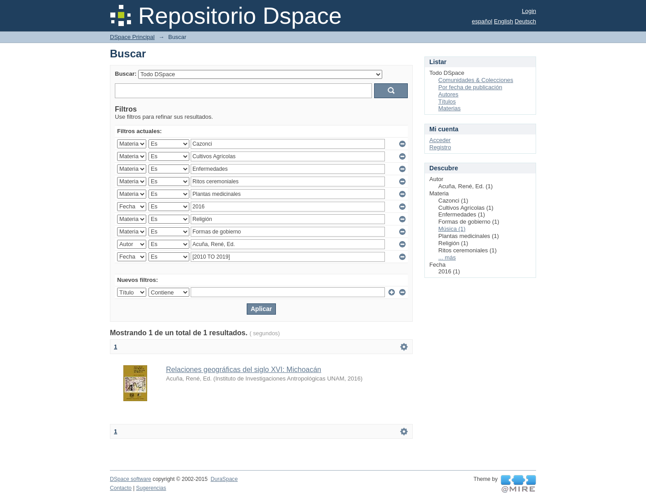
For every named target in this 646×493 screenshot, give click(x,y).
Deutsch (525, 21)
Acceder (440, 140)
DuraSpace (223, 479)
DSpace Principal (132, 37)
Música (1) (452, 228)
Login (529, 11)
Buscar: (125, 73)
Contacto (120, 488)
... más (447, 257)
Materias (449, 108)
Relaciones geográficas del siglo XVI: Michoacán (243, 369)
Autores (448, 94)
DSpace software (130, 479)
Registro (440, 147)
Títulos (447, 101)
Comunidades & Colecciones (475, 80)
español (482, 21)
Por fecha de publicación (470, 87)
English (503, 21)
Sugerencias (151, 488)
